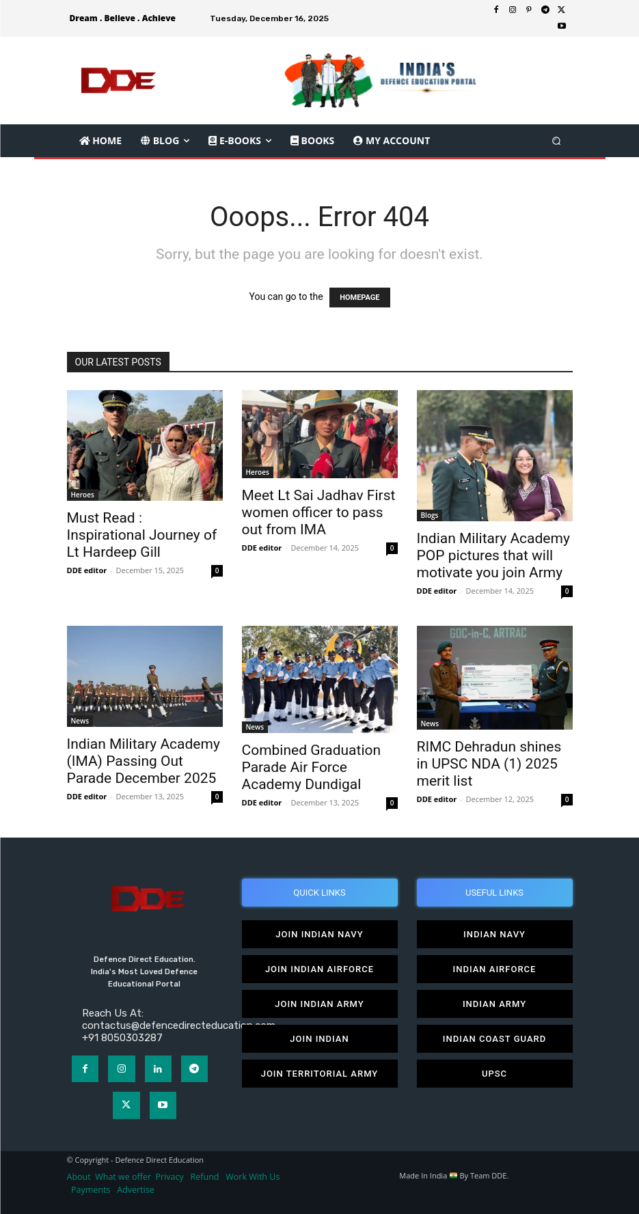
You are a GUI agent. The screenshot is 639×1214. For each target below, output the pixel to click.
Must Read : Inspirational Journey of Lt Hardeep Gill (142, 535)
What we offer (123, 1177)
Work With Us (253, 1177)
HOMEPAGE (359, 297)
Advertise (135, 1190)
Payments (90, 1190)
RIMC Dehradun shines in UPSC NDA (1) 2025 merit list (489, 764)
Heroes (82, 494)
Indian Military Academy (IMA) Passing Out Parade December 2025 (143, 761)
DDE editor (87, 570)
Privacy (171, 1177)
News (80, 721)
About (79, 1177)
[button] (556, 140)
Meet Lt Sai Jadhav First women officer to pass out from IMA (319, 512)
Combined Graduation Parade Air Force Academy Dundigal (311, 767)
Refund (205, 1177)
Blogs (430, 515)
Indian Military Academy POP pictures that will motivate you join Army (493, 555)
